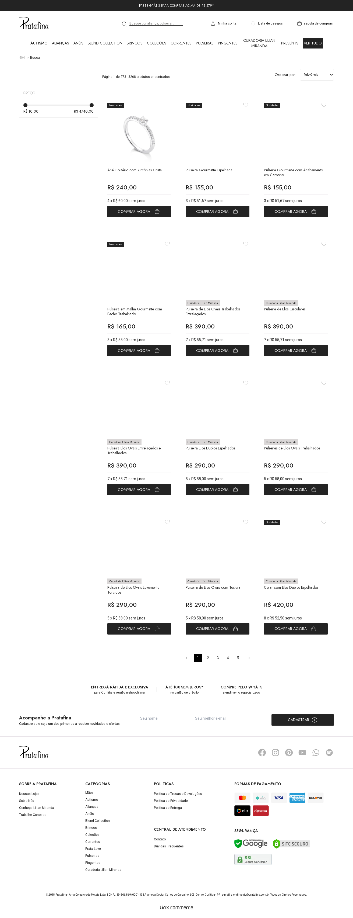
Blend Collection (105, 43)
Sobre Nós (26, 801)
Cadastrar (303, 720)
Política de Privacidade (171, 801)
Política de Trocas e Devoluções (178, 794)
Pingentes (228, 43)
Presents (289, 43)
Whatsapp (315, 752)
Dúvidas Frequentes (169, 846)
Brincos (135, 43)
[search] (124, 24)
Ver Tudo (313, 43)
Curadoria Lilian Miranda (259, 43)
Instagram (275, 752)
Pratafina (34, 23)
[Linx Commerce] (176, 907)
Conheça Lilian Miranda (36, 808)
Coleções (156, 43)
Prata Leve (93, 849)
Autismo (39, 43)
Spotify (329, 752)
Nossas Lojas (29, 794)
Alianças (60, 43)
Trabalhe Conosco (32, 815)
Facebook (262, 752)
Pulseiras (205, 43)
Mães (89, 793)
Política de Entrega (168, 808)
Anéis (78, 43)
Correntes (181, 43)
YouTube (302, 752)
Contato (160, 839)
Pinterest (289, 752)
